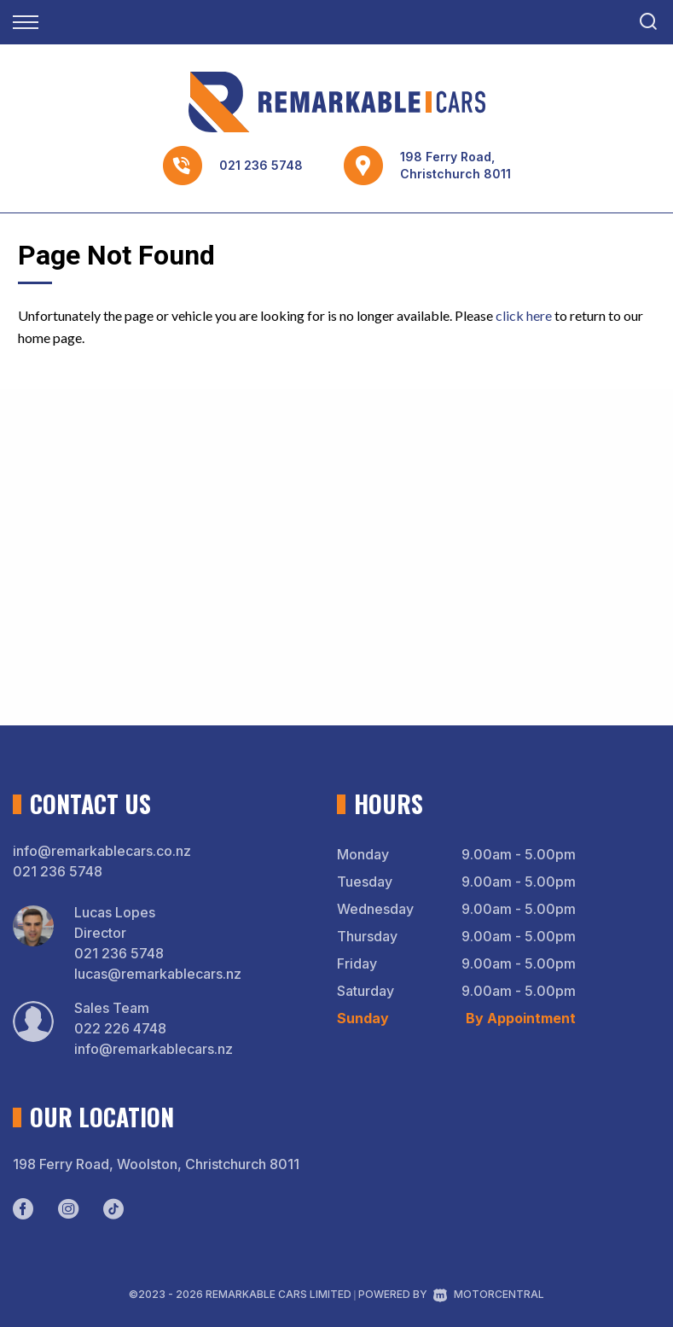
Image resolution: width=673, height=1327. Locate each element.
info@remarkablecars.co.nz (102, 850)
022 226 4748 (120, 1028)
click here (524, 315)
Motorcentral (488, 1294)
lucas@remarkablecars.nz (157, 973)
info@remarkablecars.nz (153, 1048)
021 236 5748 (261, 165)
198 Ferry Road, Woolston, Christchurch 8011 (156, 1164)
